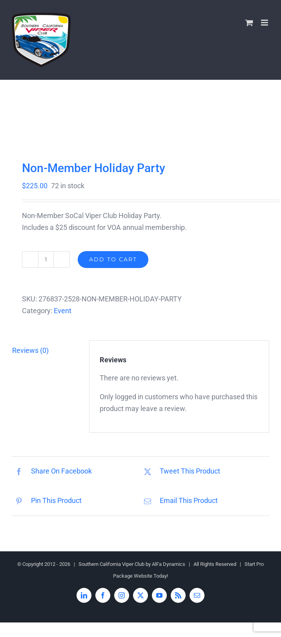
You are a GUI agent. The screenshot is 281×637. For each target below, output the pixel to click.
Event (62, 311)
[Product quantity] (46, 259)
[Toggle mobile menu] (265, 22)
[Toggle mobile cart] (249, 22)
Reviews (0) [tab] (30, 350)
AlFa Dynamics (168, 564)
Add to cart (113, 259)
